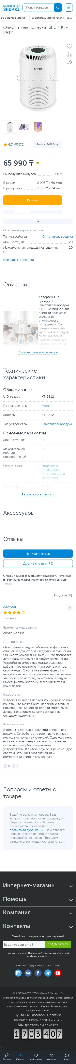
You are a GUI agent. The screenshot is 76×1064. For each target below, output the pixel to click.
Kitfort (46, 406)
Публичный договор (29, 1015)
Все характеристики (18, 260)
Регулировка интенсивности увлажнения (53, 473)
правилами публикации (27, 830)
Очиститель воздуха (57, 236)
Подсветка (50, 466)
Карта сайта (55, 1020)
